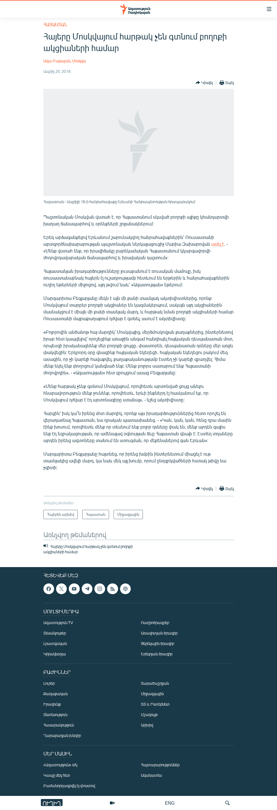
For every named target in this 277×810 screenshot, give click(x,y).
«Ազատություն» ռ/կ (60, 764)
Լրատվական (55, 643)
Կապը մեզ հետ (56, 775)
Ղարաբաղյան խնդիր (62, 735)
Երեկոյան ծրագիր (156, 653)
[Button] (204, 82)
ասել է (217, 244)
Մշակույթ (149, 714)
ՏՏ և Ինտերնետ (155, 704)
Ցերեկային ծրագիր (157, 643)
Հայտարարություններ (160, 764)
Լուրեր (49, 683)
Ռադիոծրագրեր (155, 622)
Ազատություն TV (58, 622)
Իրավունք (52, 704)
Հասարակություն (58, 725)
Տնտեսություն (55, 714)
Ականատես (151, 775)
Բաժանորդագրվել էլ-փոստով (69, 785)
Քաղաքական (55, 693)
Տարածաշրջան (155, 683)
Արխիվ (147, 725)
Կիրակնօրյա (54, 653)
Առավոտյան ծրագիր (159, 633)
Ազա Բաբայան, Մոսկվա (65, 60)
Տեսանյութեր (54, 633)
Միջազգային (152, 693)
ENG (170, 802)
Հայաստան (55, 24)
